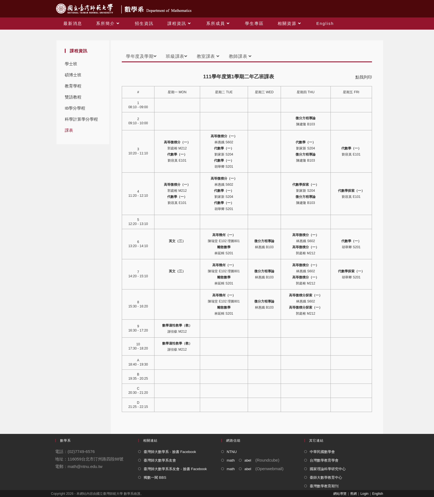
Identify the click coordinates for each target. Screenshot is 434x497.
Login (364, 494)
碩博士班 (73, 75)
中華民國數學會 (322, 452)
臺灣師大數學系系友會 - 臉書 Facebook (175, 469)
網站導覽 (340, 494)
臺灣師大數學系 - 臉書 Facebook (170, 452)
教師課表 (240, 56)
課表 (69, 130)
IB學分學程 (75, 108)
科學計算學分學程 (81, 119)
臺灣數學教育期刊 (324, 486)
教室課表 (208, 56)
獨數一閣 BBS (155, 477)
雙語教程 (73, 97)
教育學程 (73, 86)
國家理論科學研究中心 (328, 469)
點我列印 (363, 77)
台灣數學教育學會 (324, 460)
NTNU (232, 452)
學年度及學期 (141, 56)
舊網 (353, 494)
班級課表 (176, 56)
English (377, 494)
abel (247, 460)
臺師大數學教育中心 (326, 477)
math (231, 460)
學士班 (71, 63)
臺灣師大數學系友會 (160, 460)
